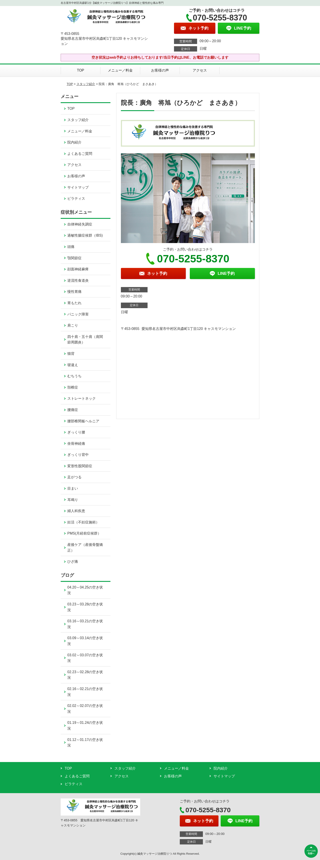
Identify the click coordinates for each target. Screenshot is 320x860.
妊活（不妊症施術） (83, 522)
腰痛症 (72, 410)
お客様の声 (160, 70)
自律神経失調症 (79, 224)
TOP (80, 70)
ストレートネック (81, 398)
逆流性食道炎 (78, 280)
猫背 (70, 353)
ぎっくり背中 (78, 455)
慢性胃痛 (74, 291)
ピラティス (76, 198)
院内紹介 (74, 142)
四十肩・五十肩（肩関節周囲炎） (85, 339)
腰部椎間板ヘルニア (83, 421)
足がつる (74, 477)
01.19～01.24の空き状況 (85, 725)
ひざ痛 (72, 561)
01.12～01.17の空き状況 (85, 742)
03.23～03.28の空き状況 (85, 607)
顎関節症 (74, 258)
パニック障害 (78, 314)
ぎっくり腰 (76, 432)
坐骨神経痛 (76, 443)
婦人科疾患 (76, 511)
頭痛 (70, 247)
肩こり (72, 325)
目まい (72, 488)
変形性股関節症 (79, 466)
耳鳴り (72, 500)
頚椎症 (72, 387)
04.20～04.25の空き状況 (85, 590)
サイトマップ (78, 187)
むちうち (74, 376)
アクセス (200, 70)
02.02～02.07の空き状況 (85, 708)
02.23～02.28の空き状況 (85, 675)
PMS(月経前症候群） (84, 533)
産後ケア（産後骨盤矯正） (85, 547)
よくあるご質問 (79, 154)
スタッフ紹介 (85, 84)
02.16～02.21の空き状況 (85, 691)
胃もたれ (74, 303)
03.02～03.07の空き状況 (85, 658)
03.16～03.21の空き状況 (85, 624)
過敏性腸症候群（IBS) (85, 235)
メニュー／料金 (120, 70)
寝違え (72, 365)
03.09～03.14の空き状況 (85, 641)
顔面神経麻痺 (78, 269)
